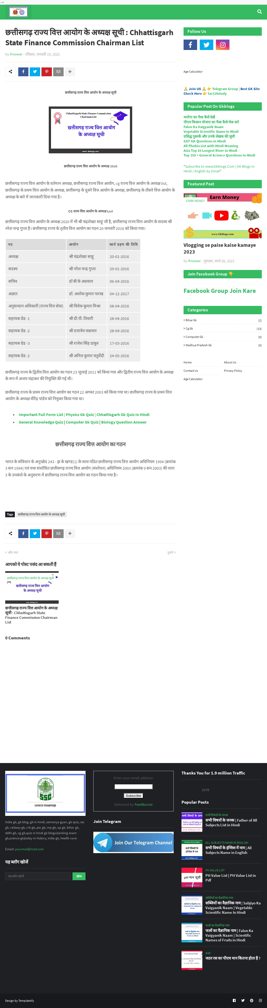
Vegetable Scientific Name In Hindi (211, 131)
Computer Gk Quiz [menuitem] (133, 26)
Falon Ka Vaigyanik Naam (203, 126)
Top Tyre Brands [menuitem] (43, 26)
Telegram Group (225, 88)
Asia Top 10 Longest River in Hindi (210, 150)
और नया (13, 552)
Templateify (26, 1001)
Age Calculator (193, 71)
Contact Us (191, 371)
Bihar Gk (224, 320)
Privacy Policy (233, 371)
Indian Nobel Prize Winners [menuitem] (183, 26)
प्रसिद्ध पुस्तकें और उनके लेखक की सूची (209, 136)
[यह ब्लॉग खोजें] (38, 876)
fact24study (217, 93)
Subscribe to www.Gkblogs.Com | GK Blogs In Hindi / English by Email (219, 168)
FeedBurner (144, 804)
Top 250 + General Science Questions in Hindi (219, 155)
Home (188, 362)
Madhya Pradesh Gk (224, 345)
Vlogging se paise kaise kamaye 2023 (220, 248)
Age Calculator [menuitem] (231, 26)
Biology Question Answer (124, 422)
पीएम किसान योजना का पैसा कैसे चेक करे (211, 122)
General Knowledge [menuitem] (85, 26)
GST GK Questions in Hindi (205, 141)
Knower (16, 54)
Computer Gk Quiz (82, 422)
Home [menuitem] (14, 26)
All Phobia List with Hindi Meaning (211, 145)
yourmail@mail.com (29, 849)
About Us (230, 362)
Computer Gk (224, 337)
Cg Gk (224, 328)
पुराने (170, 552)
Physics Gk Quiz (80, 414)
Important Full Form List (41, 414)
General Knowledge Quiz (41, 422)
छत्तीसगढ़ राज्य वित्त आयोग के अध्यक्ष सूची (41, 514)
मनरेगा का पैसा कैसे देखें (199, 117)
